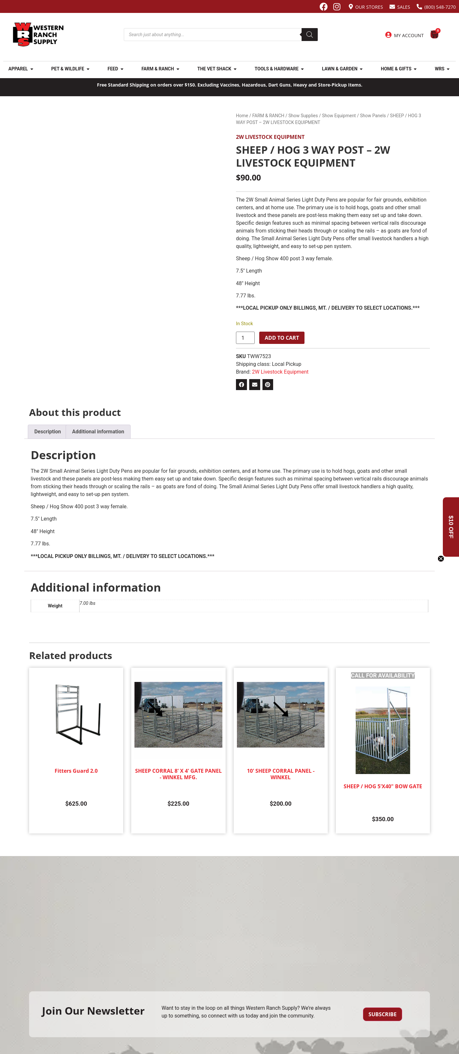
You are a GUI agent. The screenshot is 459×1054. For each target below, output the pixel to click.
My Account (409, 35)
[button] (241, 384)
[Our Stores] (351, 6)
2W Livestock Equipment (270, 136)
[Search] (310, 34)
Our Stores (369, 7)
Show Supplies (303, 115)
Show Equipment (339, 115)
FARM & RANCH (268, 115)
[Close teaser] (441, 558)
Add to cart (282, 337)
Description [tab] (47, 432)
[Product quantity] (245, 338)
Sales (403, 7)
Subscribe (382, 1014)
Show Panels (373, 115)
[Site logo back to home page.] (38, 34)
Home (242, 115)
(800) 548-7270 (440, 7)
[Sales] (392, 6)
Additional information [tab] (98, 432)
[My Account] (388, 35)
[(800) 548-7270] (419, 6)
